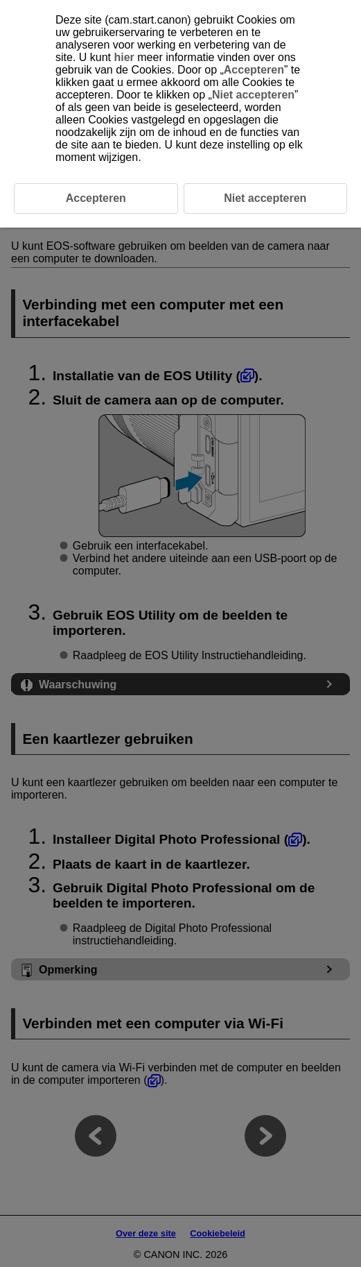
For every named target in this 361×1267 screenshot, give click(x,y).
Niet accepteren (253, 95)
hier (124, 57)
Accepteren (254, 70)
